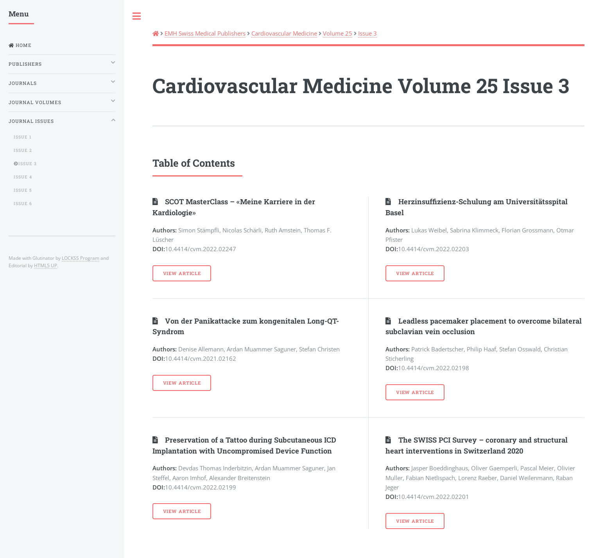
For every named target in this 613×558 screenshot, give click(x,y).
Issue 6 (23, 203)
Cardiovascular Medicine (284, 33)
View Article (182, 273)
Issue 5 (23, 190)
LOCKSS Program (80, 258)
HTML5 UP (45, 265)
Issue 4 (23, 177)
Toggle (137, 16)
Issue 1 (22, 137)
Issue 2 (23, 150)
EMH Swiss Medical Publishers (205, 33)
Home (23, 45)
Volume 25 (337, 33)
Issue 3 (367, 33)
